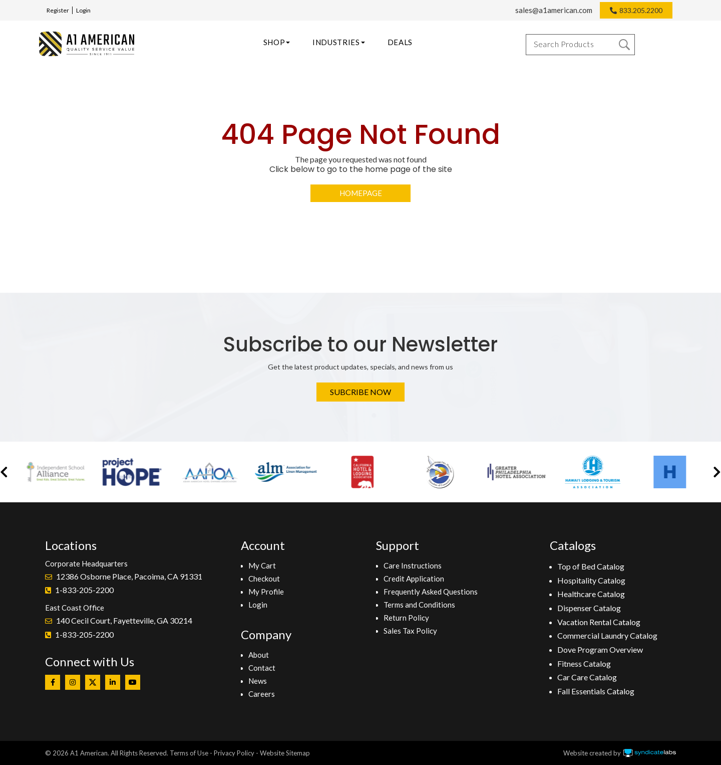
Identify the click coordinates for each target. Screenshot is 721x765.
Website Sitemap (285, 753)
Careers (261, 693)
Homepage (360, 193)
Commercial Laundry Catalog (607, 635)
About (258, 654)
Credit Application (414, 578)
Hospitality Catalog (591, 580)
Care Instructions (413, 565)
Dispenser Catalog (589, 608)
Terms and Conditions (419, 604)
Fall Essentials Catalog (595, 691)
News (257, 680)
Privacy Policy (234, 753)
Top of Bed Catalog (590, 566)
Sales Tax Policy (410, 630)
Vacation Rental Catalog (598, 622)
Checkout (264, 578)
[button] (4, 472)
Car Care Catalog (587, 677)
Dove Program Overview (600, 649)
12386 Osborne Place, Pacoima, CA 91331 (129, 576)
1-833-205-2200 (84, 590)
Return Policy (406, 617)
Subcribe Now (360, 392)
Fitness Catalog (584, 663)
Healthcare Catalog (591, 594)
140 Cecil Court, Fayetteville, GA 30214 (124, 620)
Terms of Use (189, 753)
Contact (261, 667)
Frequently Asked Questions (431, 591)
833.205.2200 (640, 10)
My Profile (266, 591)
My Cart (262, 565)
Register (58, 10)
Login (83, 10)
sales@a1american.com (553, 10)
